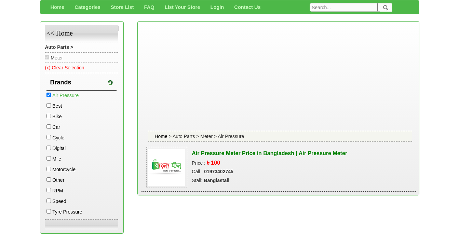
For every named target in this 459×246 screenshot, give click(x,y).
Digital (59, 148)
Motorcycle (64, 169)
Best (57, 106)
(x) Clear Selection (64, 67)
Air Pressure (65, 95)
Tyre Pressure (67, 212)
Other (58, 180)
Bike (57, 116)
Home (162, 136)
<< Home (59, 33)
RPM (57, 190)
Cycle (58, 137)
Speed (59, 201)
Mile (56, 159)
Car (56, 127)
